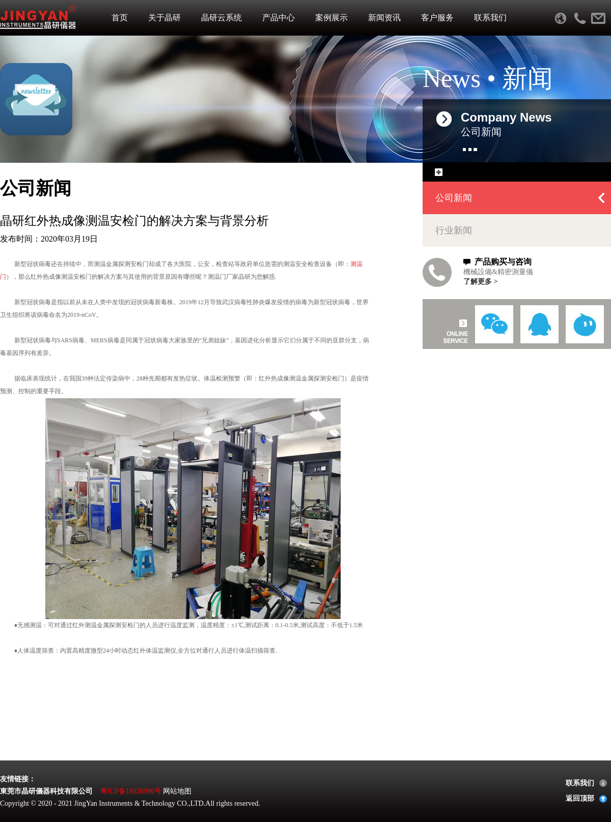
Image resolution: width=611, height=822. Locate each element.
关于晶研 (164, 17)
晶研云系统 (221, 17)
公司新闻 (453, 198)
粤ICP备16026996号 (130, 791)
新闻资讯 (384, 17)
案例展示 (331, 17)
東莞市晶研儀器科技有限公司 (46, 791)
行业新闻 (453, 230)
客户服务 (437, 17)
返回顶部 (580, 798)
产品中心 (278, 17)
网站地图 (177, 791)
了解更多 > (480, 281)
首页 (120, 17)
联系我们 (490, 17)
